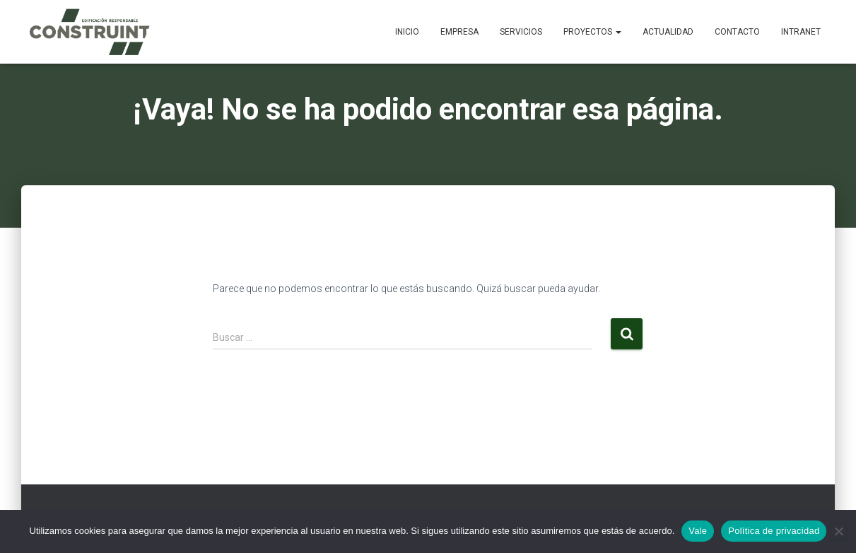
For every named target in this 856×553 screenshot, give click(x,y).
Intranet (801, 32)
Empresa (459, 32)
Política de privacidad (773, 530)
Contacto (737, 32)
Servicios (521, 32)
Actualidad (668, 32)
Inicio (407, 32)
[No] (838, 531)
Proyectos (592, 32)
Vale (697, 530)
